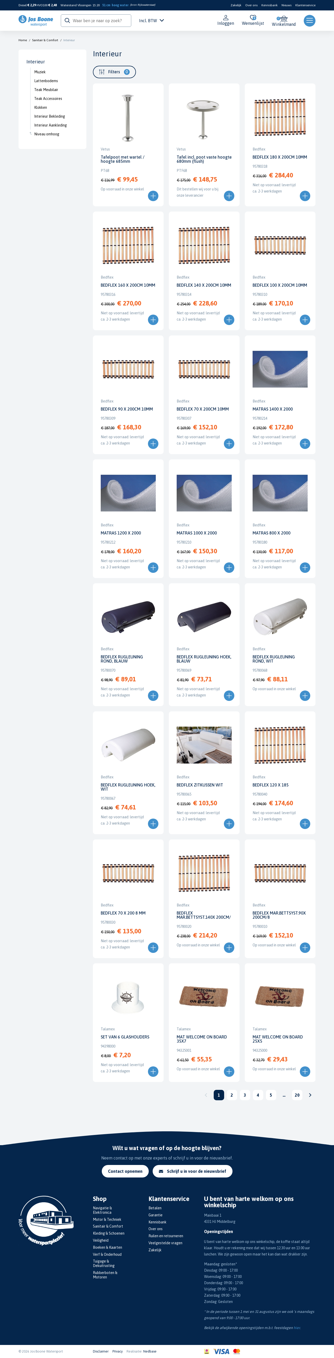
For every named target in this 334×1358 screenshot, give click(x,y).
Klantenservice (305, 5)
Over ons (251, 5)
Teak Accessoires (48, 99)
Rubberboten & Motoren (105, 1275)
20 (297, 1095)
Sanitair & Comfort (45, 40)
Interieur (69, 40)
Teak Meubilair (46, 90)
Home (23, 40)
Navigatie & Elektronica (102, 1210)
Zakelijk (236, 5)
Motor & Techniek (107, 1219)
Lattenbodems (46, 81)
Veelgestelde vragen (165, 1243)
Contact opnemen (125, 1171)
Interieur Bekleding (49, 116)
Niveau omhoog (46, 134)
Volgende (310, 1095)
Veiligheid (101, 1240)
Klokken (40, 107)
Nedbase (150, 1351)
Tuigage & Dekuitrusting (104, 1263)
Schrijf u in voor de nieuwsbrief (192, 1171)
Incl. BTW (151, 20)
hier (297, 1328)
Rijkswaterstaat (146, 4)
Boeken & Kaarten (107, 1247)
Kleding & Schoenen (108, 1233)
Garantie (155, 1215)
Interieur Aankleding (50, 125)
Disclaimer (101, 1351)
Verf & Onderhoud (107, 1254)
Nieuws (286, 5)
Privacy (117, 1351)
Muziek (40, 72)
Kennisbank (269, 5)
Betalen (155, 1208)
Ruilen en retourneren (165, 1236)
